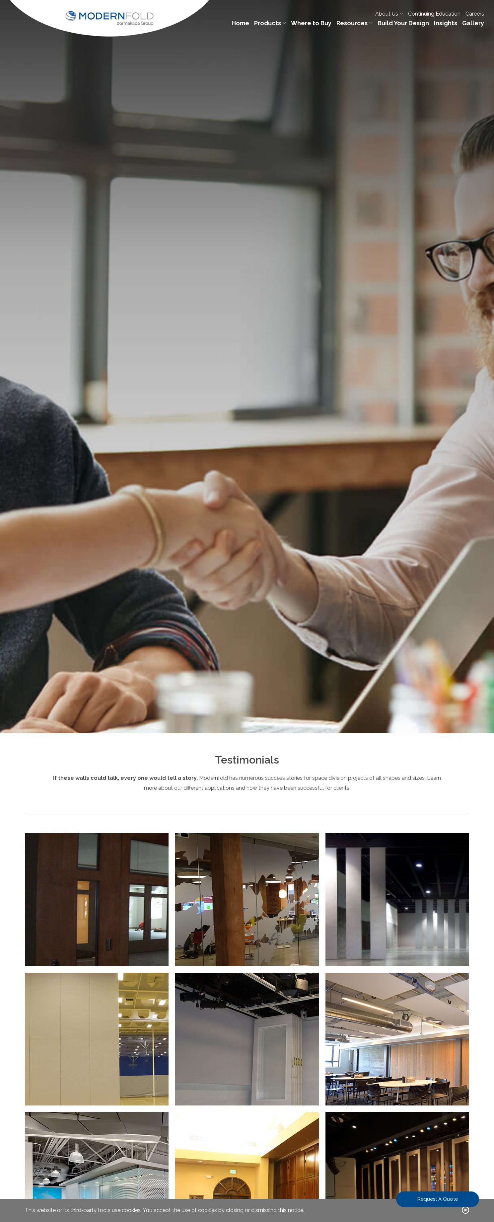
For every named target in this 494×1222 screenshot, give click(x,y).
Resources (354, 23)
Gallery (473, 23)
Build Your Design (403, 23)
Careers (474, 14)
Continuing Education (434, 14)
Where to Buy (311, 23)
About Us (389, 14)
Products (270, 23)
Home (240, 23)
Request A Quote (437, 1199)
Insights (445, 23)
